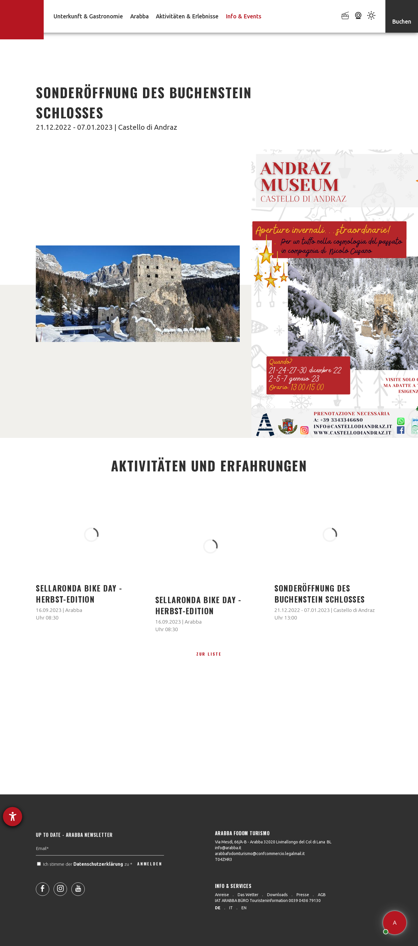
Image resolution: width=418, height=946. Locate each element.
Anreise (222, 894)
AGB (322, 894)
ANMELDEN (149, 877)
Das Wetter (248, 894)
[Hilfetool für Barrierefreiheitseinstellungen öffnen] (12, 816)
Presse (303, 894)
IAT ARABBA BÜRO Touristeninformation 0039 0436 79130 (268, 900)
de (218, 907)
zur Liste (209, 654)
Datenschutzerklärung (98, 877)
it (231, 907)
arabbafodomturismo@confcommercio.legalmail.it (260, 853)
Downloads (277, 894)
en (243, 907)
